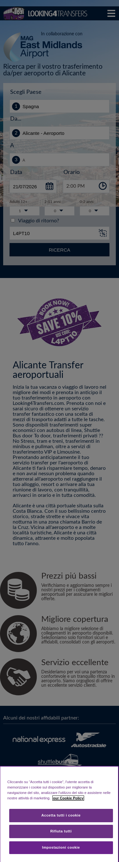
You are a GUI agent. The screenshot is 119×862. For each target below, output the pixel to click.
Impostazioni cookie (61, 847)
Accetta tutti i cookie (61, 815)
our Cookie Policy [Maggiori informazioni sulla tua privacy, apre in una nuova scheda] (68, 798)
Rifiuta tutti (60, 831)
